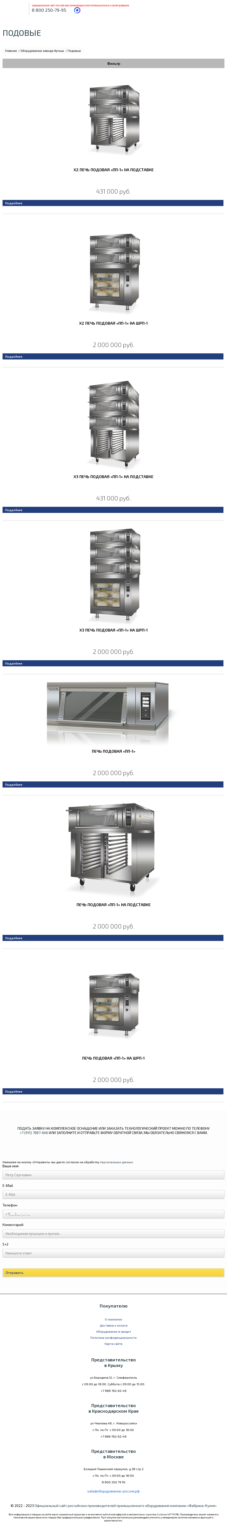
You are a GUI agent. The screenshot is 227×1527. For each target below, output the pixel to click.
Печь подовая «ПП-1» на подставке (114, 904)
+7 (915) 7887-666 (34, 1132)
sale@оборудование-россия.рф (113, 1491)
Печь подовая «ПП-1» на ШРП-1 (113, 1058)
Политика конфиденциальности (113, 1337)
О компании (113, 1319)
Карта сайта (113, 1343)
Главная (11, 50)
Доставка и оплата (113, 1325)
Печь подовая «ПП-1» (113, 751)
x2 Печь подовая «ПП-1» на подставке (114, 169)
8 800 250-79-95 (49, 10)
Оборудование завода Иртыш (42, 50)
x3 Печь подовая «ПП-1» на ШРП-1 (113, 629)
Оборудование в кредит (113, 1331)
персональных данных (116, 1162)
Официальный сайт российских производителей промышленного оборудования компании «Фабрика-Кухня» (126, 1505)
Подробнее (13, 203)
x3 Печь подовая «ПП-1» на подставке (113, 476)
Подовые (74, 50)
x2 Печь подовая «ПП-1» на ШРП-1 (113, 323)
